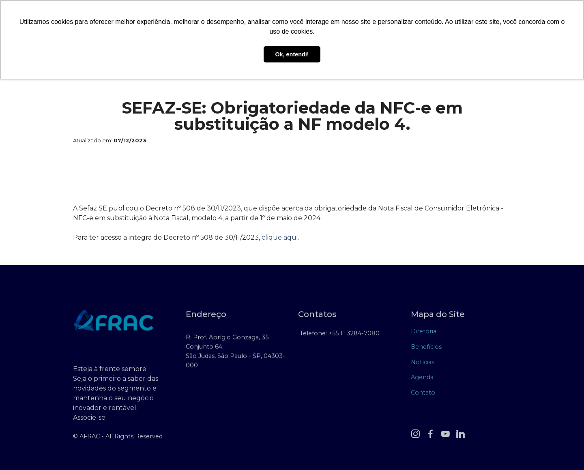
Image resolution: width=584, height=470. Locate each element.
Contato (423, 394)
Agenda (422, 378)
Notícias (422, 363)
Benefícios (426, 348)
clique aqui (280, 237)
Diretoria (423, 333)
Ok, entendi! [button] (292, 54)
